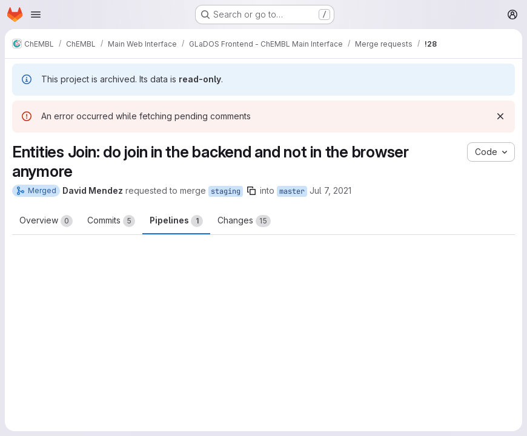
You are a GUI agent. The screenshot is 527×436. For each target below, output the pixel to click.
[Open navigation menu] (35, 14)
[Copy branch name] (251, 190)
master (292, 191)
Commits (111, 221)
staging (225, 191)
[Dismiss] (500, 116)
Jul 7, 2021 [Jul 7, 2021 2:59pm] (330, 190)
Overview (46, 221)
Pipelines (176, 221)
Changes (244, 221)
